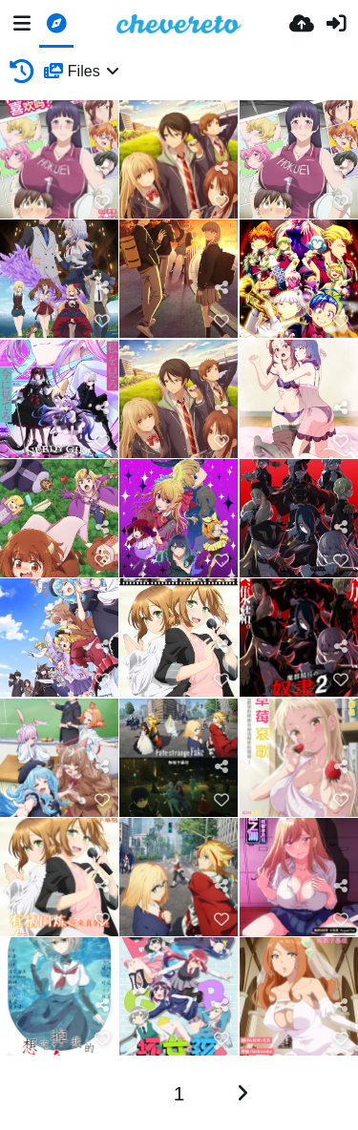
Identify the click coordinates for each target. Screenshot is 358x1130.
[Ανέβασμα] (301, 24)
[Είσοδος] (336, 24)
